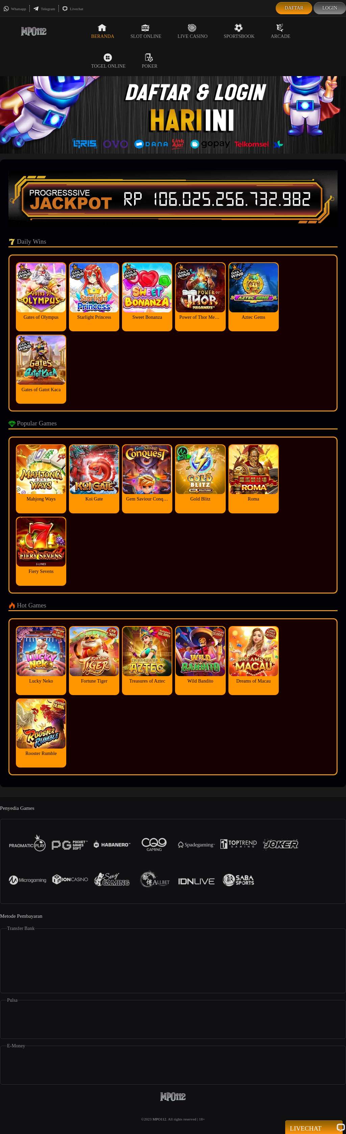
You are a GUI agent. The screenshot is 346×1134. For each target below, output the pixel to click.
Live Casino (193, 31)
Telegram (44, 9)
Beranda (102, 31)
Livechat (72, 9)
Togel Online (108, 61)
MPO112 (159, 1119)
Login (329, 7)
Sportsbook (239, 31)
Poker (149, 61)
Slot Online (145, 31)
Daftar (294, 7)
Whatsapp (14, 9)
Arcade (280, 31)
